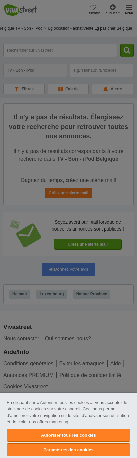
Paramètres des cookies (68, 449)
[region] (68, 425)
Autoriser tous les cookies (68, 435)
